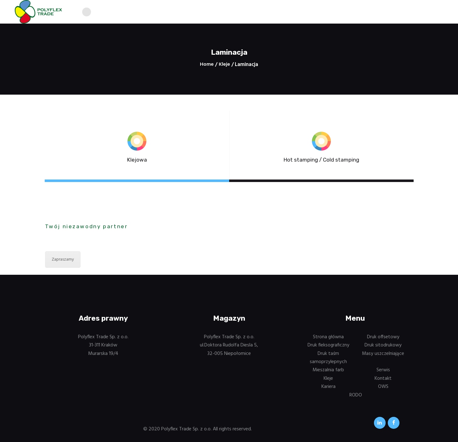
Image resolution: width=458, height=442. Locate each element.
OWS (383, 388)
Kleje (224, 65)
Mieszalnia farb (328, 371)
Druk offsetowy (383, 338)
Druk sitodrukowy (383, 347)
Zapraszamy (63, 261)
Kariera (328, 388)
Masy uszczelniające (383, 355)
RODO (355, 396)
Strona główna (328, 338)
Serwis (383, 371)
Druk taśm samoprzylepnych (328, 359)
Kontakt (383, 380)
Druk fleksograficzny (328, 347)
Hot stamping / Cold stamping (321, 160)
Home (207, 65)
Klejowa (137, 160)
